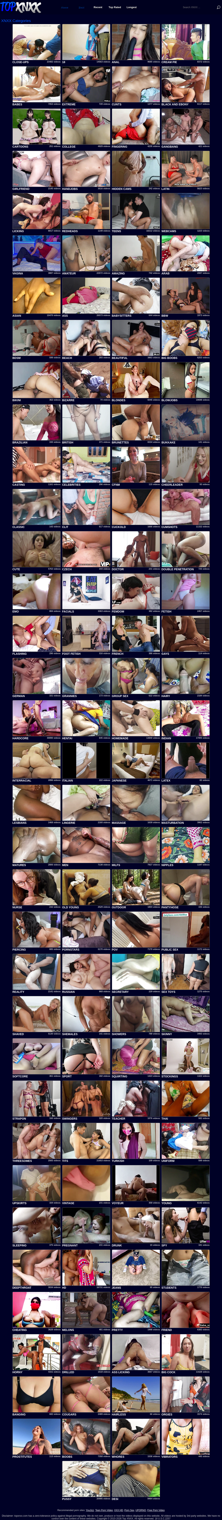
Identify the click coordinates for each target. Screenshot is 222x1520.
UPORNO (141, 1510)
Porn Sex (129, 1510)
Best (81, 7)
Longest (132, 7)
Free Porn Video (156, 1510)
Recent (98, 7)
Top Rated (115, 7)
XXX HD (118, 1510)
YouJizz (90, 1510)
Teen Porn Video (104, 1510)
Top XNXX (20, 7)
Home (64, 7)
